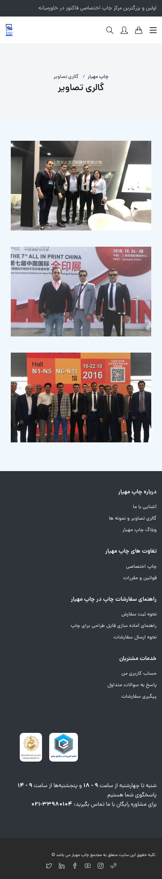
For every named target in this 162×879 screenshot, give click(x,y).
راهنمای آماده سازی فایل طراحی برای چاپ (114, 626)
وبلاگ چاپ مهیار (139, 530)
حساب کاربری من (139, 674)
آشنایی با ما (145, 507)
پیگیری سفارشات (139, 697)
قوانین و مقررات (140, 578)
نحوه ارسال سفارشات (135, 637)
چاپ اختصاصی (141, 567)
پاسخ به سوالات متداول (132, 685)
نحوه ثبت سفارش (139, 614)
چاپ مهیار (98, 77)
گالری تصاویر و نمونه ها (133, 518)
